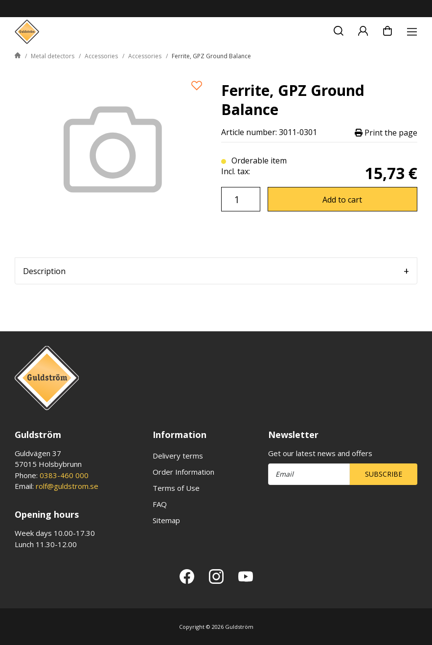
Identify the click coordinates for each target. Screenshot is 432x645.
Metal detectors (52, 56)
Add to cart (342, 199)
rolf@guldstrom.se (67, 486)
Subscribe (383, 474)
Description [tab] (44, 271)
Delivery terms (178, 456)
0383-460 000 (64, 475)
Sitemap (166, 520)
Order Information (183, 472)
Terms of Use (176, 488)
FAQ (160, 504)
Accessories (101, 56)
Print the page (386, 132)
